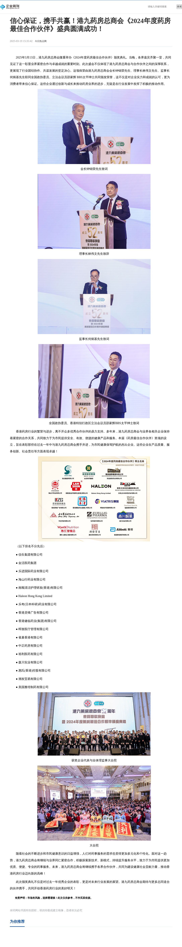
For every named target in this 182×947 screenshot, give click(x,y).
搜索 (179, 6)
